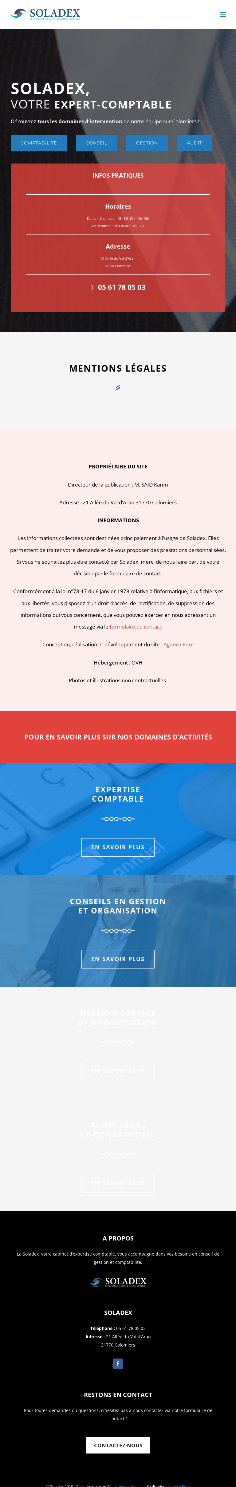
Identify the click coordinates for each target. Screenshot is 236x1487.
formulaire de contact (135, 626)
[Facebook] (118, 1364)
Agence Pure (178, 644)
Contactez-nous (118, 1445)
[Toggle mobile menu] (223, 14)
